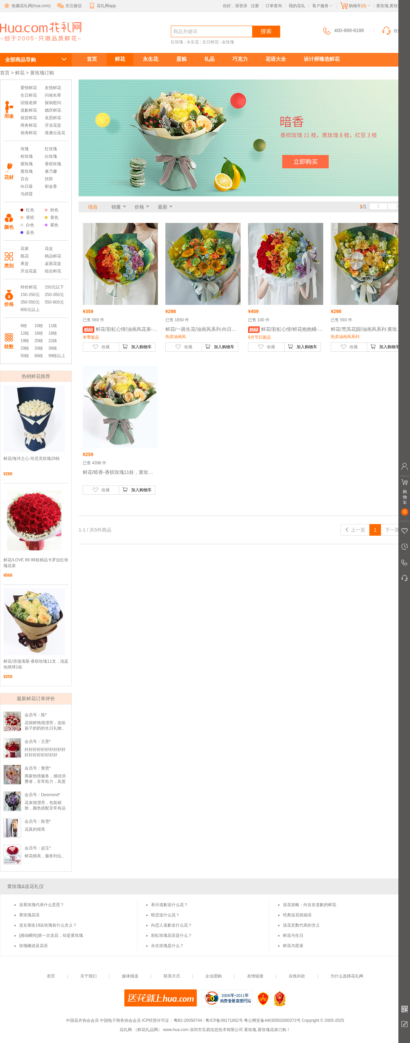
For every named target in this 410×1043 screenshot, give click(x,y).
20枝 (39, 340)
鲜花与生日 (293, 935)
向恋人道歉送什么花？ (171, 925)
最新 (162, 207)
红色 (27, 210)
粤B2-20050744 (188, 1020)
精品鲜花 (53, 256)
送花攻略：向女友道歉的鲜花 (309, 904)
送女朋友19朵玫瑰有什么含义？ (48, 925)
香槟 (27, 217)
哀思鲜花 (53, 117)
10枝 (39, 325)
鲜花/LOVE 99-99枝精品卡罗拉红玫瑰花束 (35, 563)
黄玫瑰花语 (29, 915)
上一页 (355, 530)
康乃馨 (51, 171)
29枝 (24, 348)
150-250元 (30, 294)
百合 (24, 179)
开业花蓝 (28, 271)
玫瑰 (24, 148)
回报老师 (28, 102)
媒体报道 (130, 976)
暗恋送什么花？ (165, 915)
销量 (116, 207)
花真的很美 (35, 829)
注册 (255, 5)
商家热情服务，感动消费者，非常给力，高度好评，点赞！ (45, 781)
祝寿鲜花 (28, 132)
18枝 (53, 333)
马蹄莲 (26, 194)
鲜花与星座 (293, 945)
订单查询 (273, 5)
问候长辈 (53, 95)
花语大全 (275, 59)
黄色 (51, 217)
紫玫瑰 (26, 163)
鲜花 (120, 59)
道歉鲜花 (28, 110)
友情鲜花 (53, 87)
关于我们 (88, 976)
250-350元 (54, 294)
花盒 (49, 248)
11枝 (53, 325)
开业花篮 (53, 125)
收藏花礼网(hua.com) (27, 6)
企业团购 (213, 976)
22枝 (53, 340)
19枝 (24, 340)
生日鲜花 (210, 42)
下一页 (395, 530)
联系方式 (172, 976)
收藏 (101, 346)
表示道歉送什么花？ (169, 904)
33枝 (39, 348)
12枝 (24, 333)
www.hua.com (176, 1029)
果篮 (24, 263)
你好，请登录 (235, 5)
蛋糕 (181, 59)
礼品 (209, 59)
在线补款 (297, 976)
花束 (24, 248)
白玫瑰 (51, 156)
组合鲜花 (53, 271)
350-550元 (30, 302)
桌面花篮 (53, 263)
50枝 (24, 355)
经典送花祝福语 (297, 915)
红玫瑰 (177, 42)
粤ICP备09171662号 (224, 1020)
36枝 (53, 348)
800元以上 (30, 309)
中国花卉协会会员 (82, 1020)
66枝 (39, 355)
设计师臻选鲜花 (322, 59)
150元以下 (54, 287)
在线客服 (395, 30)
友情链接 (255, 976)
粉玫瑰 (26, 156)
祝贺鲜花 (28, 117)
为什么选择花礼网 (346, 976)
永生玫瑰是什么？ (167, 945)
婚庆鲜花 (53, 110)
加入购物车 (137, 346)
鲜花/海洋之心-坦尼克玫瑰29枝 (31, 458)
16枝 (39, 333)
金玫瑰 (228, 42)
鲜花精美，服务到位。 (45, 856)
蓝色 (27, 232)
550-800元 (54, 302)
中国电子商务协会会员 (120, 1020)
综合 (93, 207)
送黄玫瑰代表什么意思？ (41, 904)
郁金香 (51, 186)
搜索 (266, 31)
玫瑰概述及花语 (33, 945)
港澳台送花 (55, 132)
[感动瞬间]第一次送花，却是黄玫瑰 (51, 935)
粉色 (51, 210)
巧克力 (240, 59)
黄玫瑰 (26, 171)
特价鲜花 (28, 287)
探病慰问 (53, 102)
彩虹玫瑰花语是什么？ (171, 935)
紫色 (51, 225)
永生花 (193, 42)
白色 (27, 225)
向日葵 (26, 186)
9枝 (23, 325)
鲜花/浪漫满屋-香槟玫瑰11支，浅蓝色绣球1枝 (35, 664)
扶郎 (49, 179)
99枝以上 (57, 355)
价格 (139, 207)
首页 (92, 59)
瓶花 (24, 256)
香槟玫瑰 (53, 163)
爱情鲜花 (28, 87)
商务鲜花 (28, 125)
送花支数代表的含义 (301, 925)
